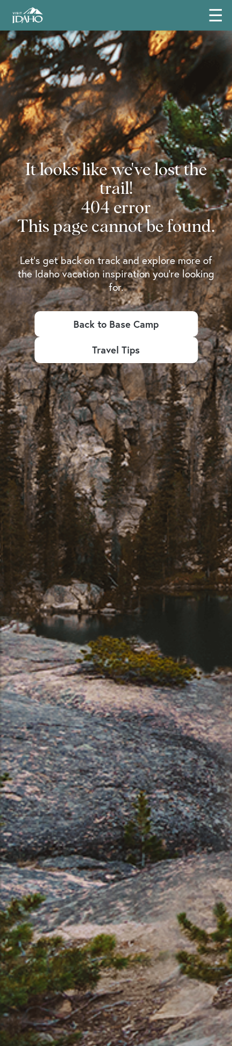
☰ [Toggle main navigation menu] (215, 15)
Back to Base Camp (116, 324)
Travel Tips (116, 349)
